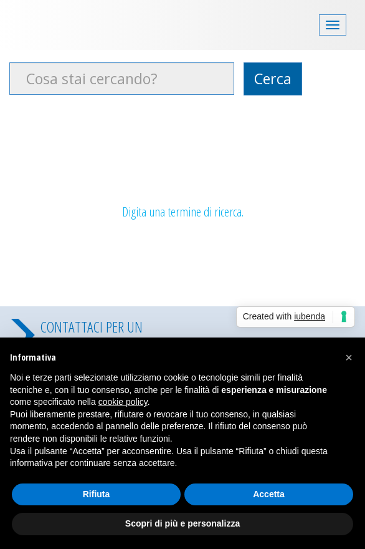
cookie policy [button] (123, 402)
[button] (349, 357)
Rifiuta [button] (96, 494)
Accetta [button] (269, 494)
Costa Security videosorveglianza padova (71, 23)
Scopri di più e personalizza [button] (182, 523)
